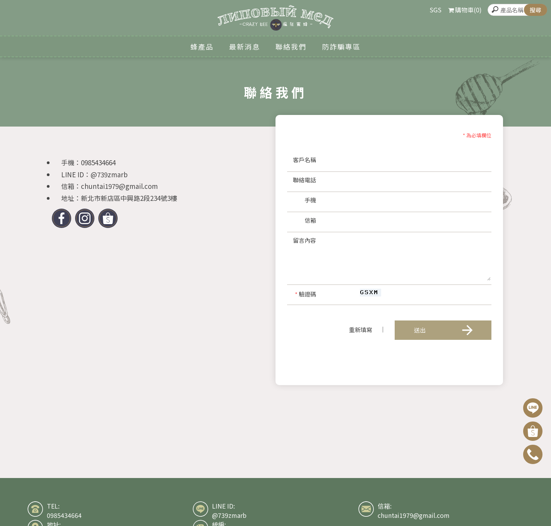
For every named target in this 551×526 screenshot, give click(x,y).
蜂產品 (202, 46)
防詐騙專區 (341, 46)
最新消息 (244, 46)
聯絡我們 (291, 46)
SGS (435, 9)
